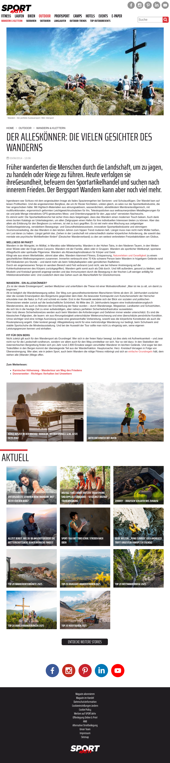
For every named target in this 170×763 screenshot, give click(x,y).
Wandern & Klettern (11, 21)
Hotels (90, 16)
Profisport (62, 16)
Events (103, 16)
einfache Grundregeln (140, 351)
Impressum (85, 733)
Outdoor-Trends (78, 21)
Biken (31, 16)
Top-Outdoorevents (100, 21)
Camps (77, 16)
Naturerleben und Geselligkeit (129, 255)
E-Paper (117, 16)
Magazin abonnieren (85, 693)
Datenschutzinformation (85, 701)
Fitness (6, 16)
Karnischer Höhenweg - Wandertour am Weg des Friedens (47, 370)
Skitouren (45, 21)
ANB (85, 721)
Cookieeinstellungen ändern (85, 705)
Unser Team (85, 729)
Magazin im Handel (85, 697)
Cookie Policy (85, 709)
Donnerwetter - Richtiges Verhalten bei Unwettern (42, 373)
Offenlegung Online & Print (85, 717)
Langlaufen (60, 21)
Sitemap (85, 736)
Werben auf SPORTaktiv (85, 713)
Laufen (19, 16)
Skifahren (31, 21)
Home (10, 128)
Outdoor (45, 16)
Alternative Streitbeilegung (85, 725)
